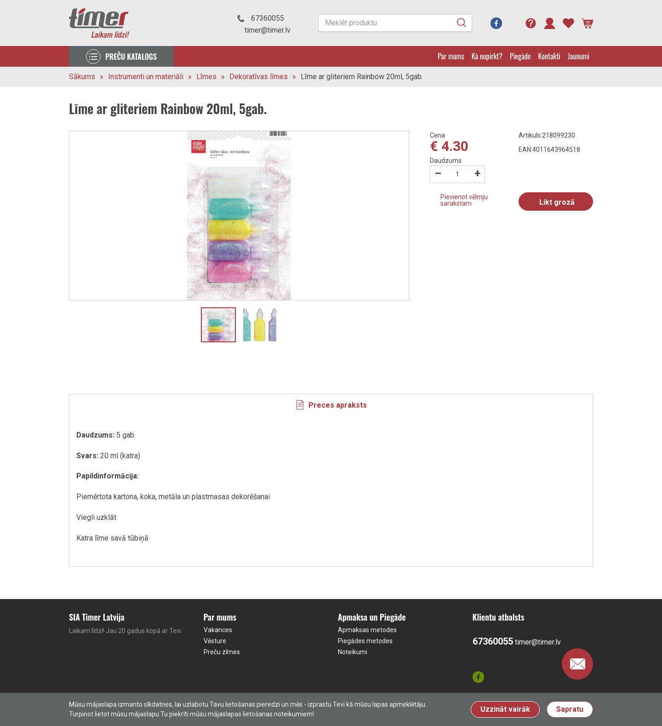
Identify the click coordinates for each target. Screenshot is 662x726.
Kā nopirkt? (487, 56)
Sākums (82, 76)
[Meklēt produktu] (395, 23)
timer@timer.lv (268, 30)
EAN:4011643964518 (549, 149)
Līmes (206, 76)
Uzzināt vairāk (505, 709)
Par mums (451, 56)
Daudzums (446, 160)
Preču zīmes (222, 652)
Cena (437, 135)
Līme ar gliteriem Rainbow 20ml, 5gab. (362, 76)
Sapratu (569, 709)
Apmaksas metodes (367, 630)
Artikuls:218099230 (547, 135)
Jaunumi (578, 56)
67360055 (267, 18)
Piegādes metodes (365, 641)
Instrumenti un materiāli (145, 76)
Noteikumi (352, 652)
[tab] (331, 404)
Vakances (218, 630)
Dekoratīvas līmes (258, 76)
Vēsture (215, 641)
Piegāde (520, 56)
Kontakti (549, 56)
